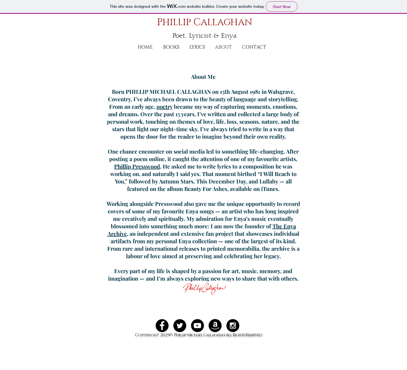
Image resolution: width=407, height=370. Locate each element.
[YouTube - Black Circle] (197, 325)
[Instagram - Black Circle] (232, 325)
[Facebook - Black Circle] (162, 325)
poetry (164, 106)
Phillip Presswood (137, 166)
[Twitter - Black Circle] (179, 325)
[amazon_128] (215, 325)
